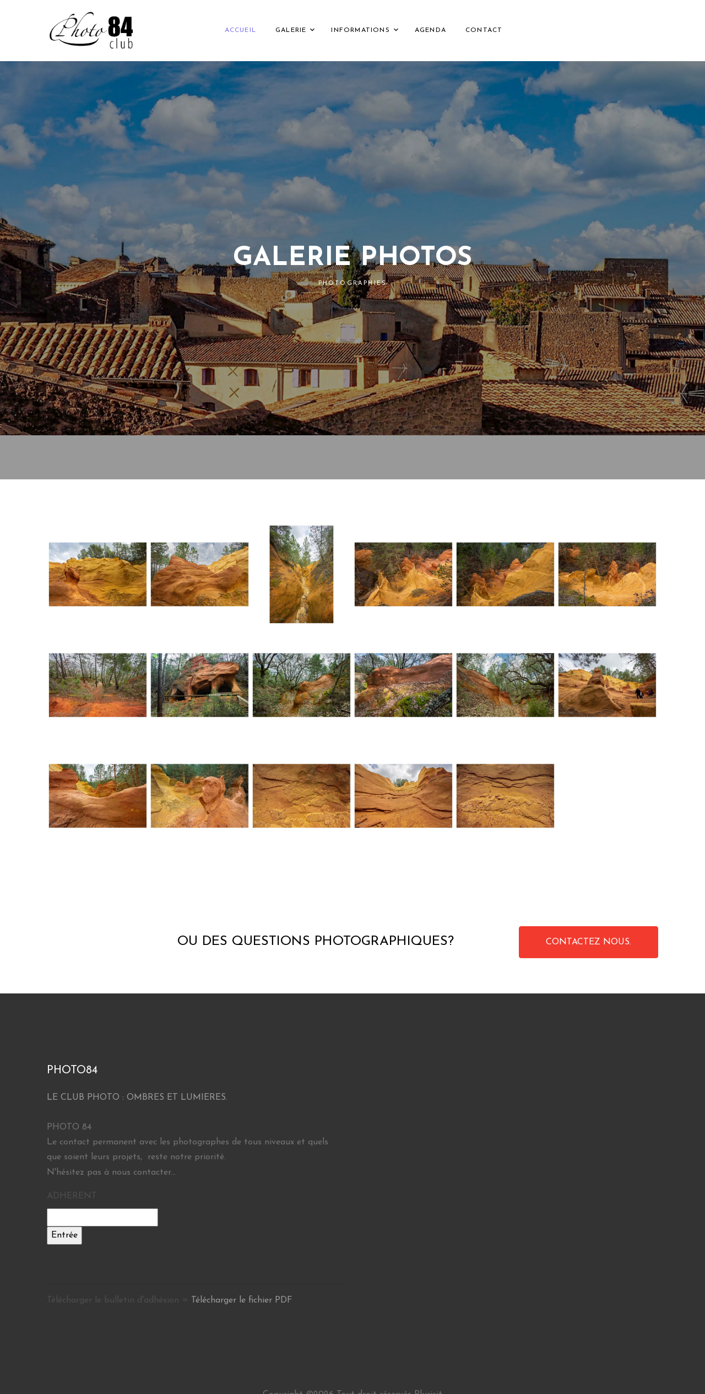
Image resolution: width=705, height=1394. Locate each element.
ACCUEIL (240, 30)
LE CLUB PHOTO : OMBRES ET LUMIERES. (137, 1097)
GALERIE (290, 30)
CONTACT (483, 30)
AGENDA (430, 30)
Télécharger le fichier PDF (241, 1300)
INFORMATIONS (360, 30)
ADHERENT (72, 1196)
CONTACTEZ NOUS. (588, 942)
